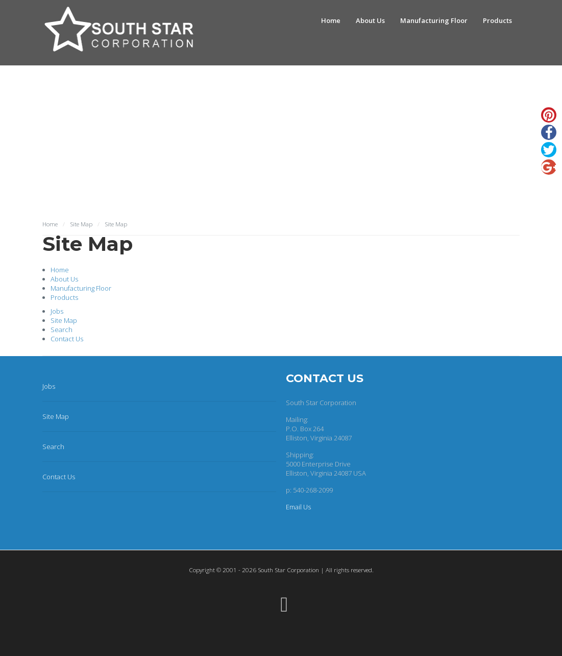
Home (330, 20)
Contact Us (67, 338)
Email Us (298, 506)
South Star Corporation (288, 570)
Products (497, 20)
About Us (370, 20)
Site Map (64, 320)
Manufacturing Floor (434, 20)
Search (61, 329)
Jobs (57, 311)
